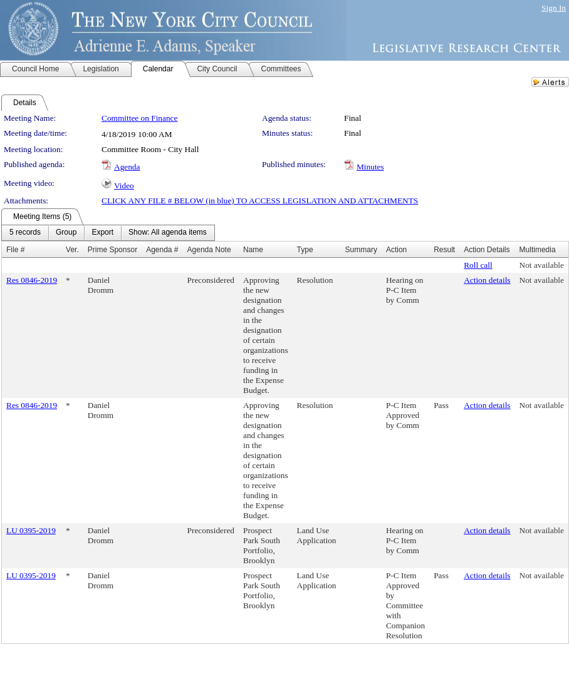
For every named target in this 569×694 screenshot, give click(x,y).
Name (253, 249)
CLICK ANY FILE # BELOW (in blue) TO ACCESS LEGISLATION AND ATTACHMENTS (260, 200)
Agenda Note (209, 249)
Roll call (478, 265)
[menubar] (108, 233)
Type (305, 249)
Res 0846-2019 (31, 280)
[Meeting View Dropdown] (167, 232)
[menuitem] (25, 232)
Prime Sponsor (112, 249)
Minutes (370, 166)
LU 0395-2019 (31, 530)
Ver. (72, 249)
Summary (361, 249)
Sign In (553, 8)
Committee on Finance (139, 118)
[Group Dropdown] (66, 232)
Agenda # (162, 249)
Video (124, 185)
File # (15, 249)
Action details (487, 280)
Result (444, 249)
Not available (541, 265)
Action (396, 249)
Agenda (127, 166)
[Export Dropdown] (102, 232)
